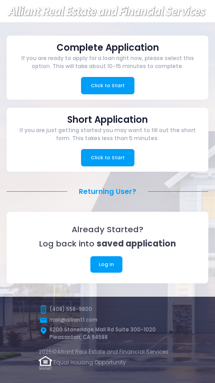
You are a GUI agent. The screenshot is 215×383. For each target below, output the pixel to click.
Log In (106, 264)
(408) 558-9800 (70, 309)
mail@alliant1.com (73, 319)
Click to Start (108, 85)
